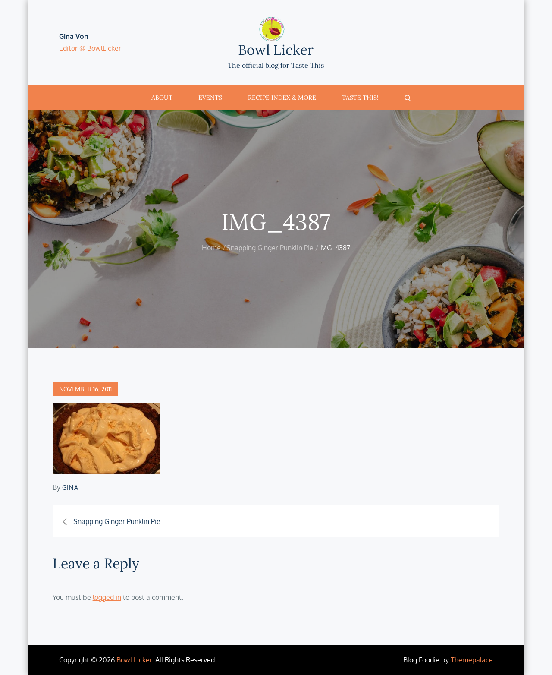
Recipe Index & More (282, 97)
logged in (107, 597)
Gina (70, 487)
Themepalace (472, 660)
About (161, 97)
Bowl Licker (276, 50)
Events (210, 97)
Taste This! (360, 97)
